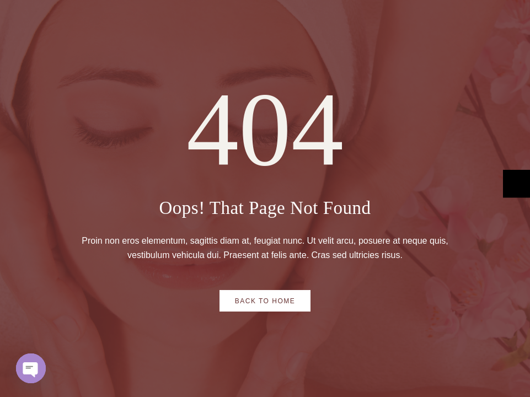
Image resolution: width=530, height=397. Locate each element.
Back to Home (265, 301)
